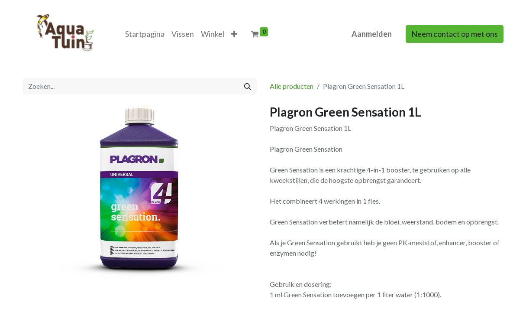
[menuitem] (145, 34)
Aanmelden (372, 34)
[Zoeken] (248, 86)
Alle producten (291, 86)
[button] (234, 34)
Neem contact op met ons (454, 34)
